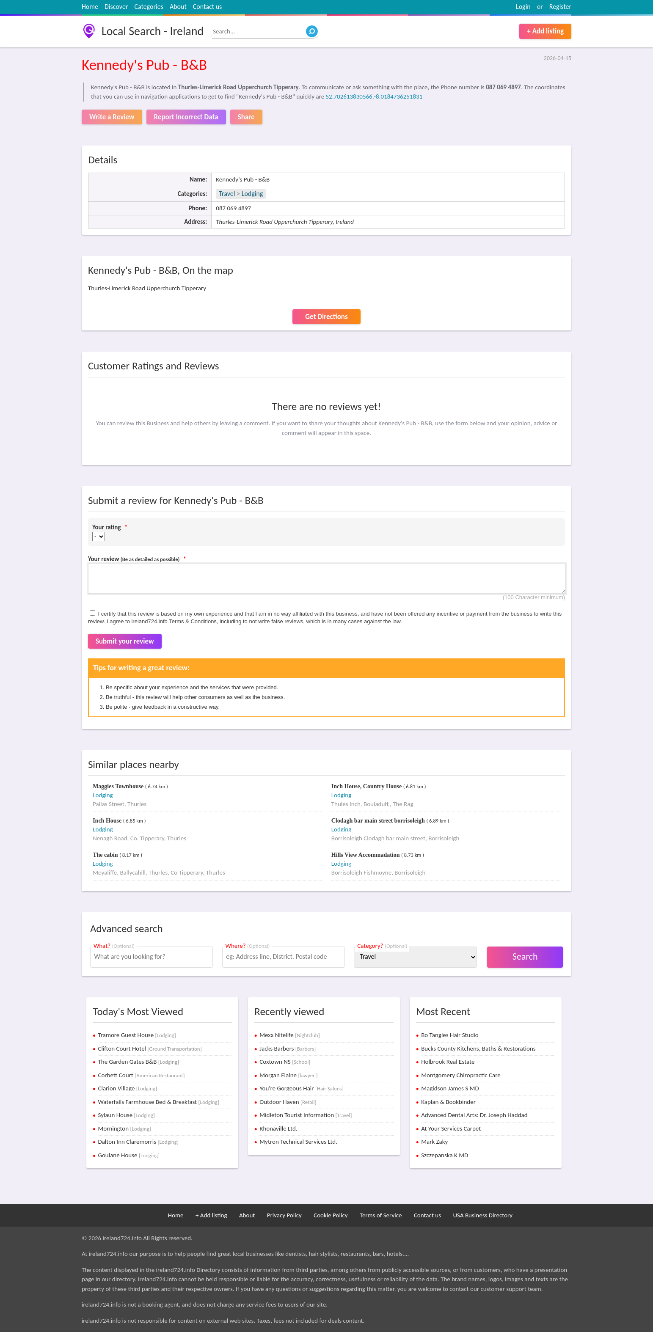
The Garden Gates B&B (138, 1061)
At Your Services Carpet (451, 1128)
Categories (148, 7)
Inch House (108, 820)
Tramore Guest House (137, 1035)
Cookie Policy (330, 1215)
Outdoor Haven (287, 1102)
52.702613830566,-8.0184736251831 (373, 96)
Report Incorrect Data (186, 117)
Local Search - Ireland (153, 31)
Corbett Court (141, 1075)
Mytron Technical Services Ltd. (298, 1141)
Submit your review (125, 641)
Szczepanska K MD (444, 1155)
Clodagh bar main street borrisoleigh (379, 820)
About (178, 7)
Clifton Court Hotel (149, 1048)
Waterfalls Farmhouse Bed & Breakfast (158, 1102)
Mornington (124, 1128)
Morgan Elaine (288, 1075)
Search (525, 956)
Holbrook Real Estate (447, 1061)
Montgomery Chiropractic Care (461, 1075)
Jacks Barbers (287, 1048)
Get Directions (326, 316)
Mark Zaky (434, 1141)
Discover (116, 7)
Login (523, 7)
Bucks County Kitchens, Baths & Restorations (478, 1048)
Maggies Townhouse (119, 786)
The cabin (106, 855)
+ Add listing (545, 31)
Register (560, 7)
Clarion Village (127, 1088)
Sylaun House (126, 1115)
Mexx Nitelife (289, 1035)
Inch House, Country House (367, 786)
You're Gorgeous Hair (301, 1088)
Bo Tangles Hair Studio (450, 1035)
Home (90, 7)
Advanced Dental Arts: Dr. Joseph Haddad (474, 1115)
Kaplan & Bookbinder (448, 1102)
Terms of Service (381, 1215)
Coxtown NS (284, 1061)
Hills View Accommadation (366, 855)
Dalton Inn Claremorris (138, 1141)
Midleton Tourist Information (305, 1115)
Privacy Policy (284, 1215)
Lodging (252, 194)
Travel (227, 194)
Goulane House (129, 1155)
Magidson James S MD (450, 1088)
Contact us (207, 7)
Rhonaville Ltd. (278, 1128)
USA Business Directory (482, 1215)
